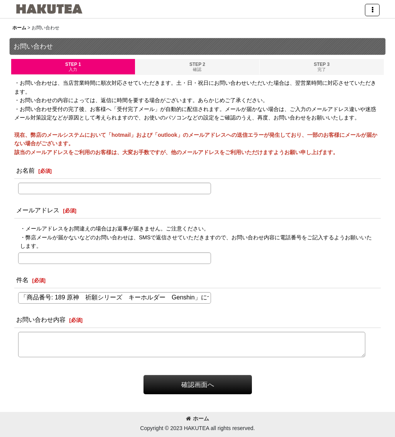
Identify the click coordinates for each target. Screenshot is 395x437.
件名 (22, 279)
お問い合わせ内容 (41, 319)
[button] (372, 10)
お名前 (25, 170)
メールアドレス (37, 210)
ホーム (197, 418)
